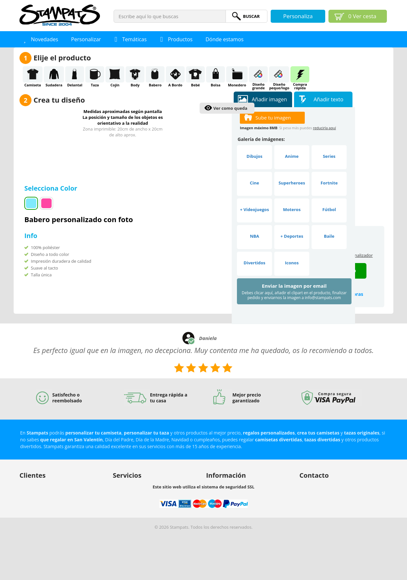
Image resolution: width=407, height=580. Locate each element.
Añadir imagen (269, 99)
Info (30, 235)
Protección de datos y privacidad (51, 519)
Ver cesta (362, 16)
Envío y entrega (34, 502)
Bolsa (215, 74)
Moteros (292, 209)
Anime (292, 156)
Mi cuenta (29, 485)
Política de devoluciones (43, 510)
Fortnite (329, 183)
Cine (254, 183)
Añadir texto (328, 99)
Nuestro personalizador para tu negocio (152, 494)
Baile (329, 236)
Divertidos (254, 263)
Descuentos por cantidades (139, 519)
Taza (94, 74)
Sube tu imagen (273, 117)
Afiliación (122, 502)
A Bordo (175, 74)
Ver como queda (230, 108)
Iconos (292, 263)
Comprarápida (299, 74)
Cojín (114, 74)
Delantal (74, 74)
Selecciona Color (51, 188)
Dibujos (255, 156)
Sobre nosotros (221, 485)
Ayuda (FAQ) (31, 494)
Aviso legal (216, 502)
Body (135, 74)
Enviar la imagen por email (294, 291)
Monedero (237, 74)
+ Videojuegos (254, 209)
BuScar (251, 16)
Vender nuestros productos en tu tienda (152, 510)
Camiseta (33, 74)
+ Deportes (291, 236)
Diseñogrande (258, 74)
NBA (254, 236)
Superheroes (291, 183)
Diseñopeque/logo (279, 74)
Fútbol (329, 209)
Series (329, 156)
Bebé (195, 74)
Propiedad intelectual (227, 494)
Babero (155, 74)
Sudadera (54, 74)
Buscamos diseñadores (135, 485)
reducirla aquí (324, 127)
